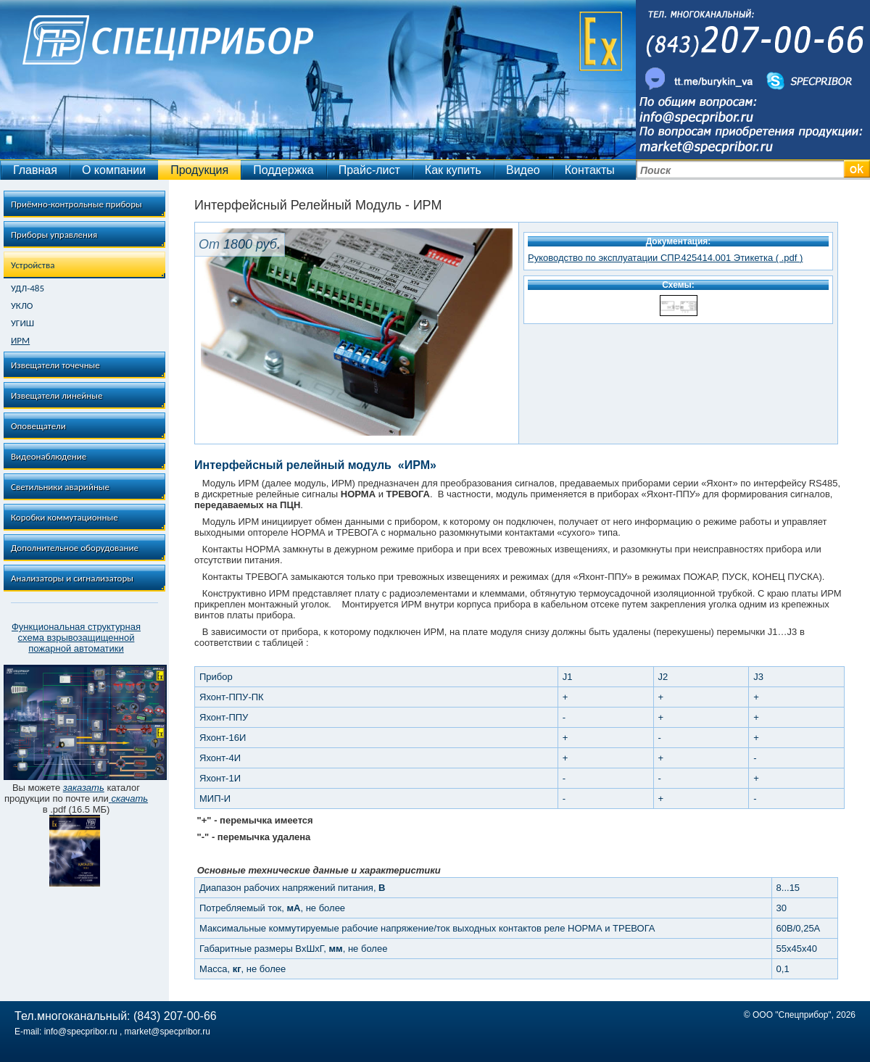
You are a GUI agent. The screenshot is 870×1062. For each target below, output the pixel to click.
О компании (114, 170)
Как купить (453, 170)
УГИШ (22, 323)
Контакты (590, 170)
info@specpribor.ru (80, 1031)
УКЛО (22, 306)
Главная (35, 170)
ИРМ (20, 341)
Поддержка (283, 170)
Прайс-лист (369, 170)
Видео (523, 170)
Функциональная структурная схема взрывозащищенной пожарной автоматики (76, 637)
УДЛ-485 (27, 288)
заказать (83, 787)
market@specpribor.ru (167, 1031)
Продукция (199, 170)
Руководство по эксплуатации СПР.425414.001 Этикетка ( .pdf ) (665, 257)
